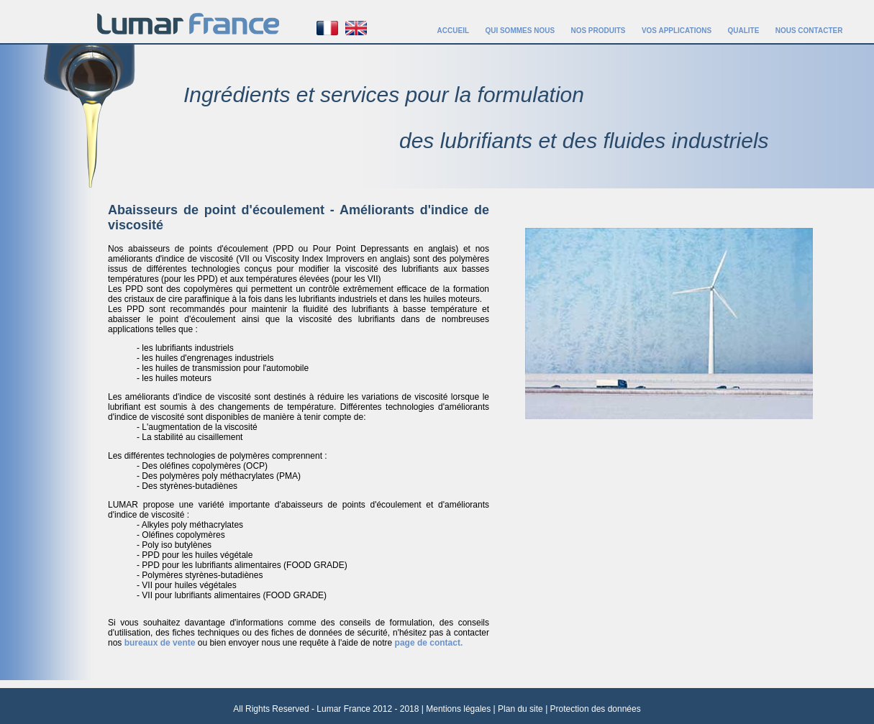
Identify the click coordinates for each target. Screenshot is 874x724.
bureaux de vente (161, 643)
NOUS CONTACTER (809, 31)
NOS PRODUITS (597, 31)
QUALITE (743, 31)
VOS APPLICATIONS (676, 31)
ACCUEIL (453, 31)
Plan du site (520, 709)
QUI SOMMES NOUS (520, 31)
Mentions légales (458, 709)
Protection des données (595, 709)
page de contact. (429, 643)
